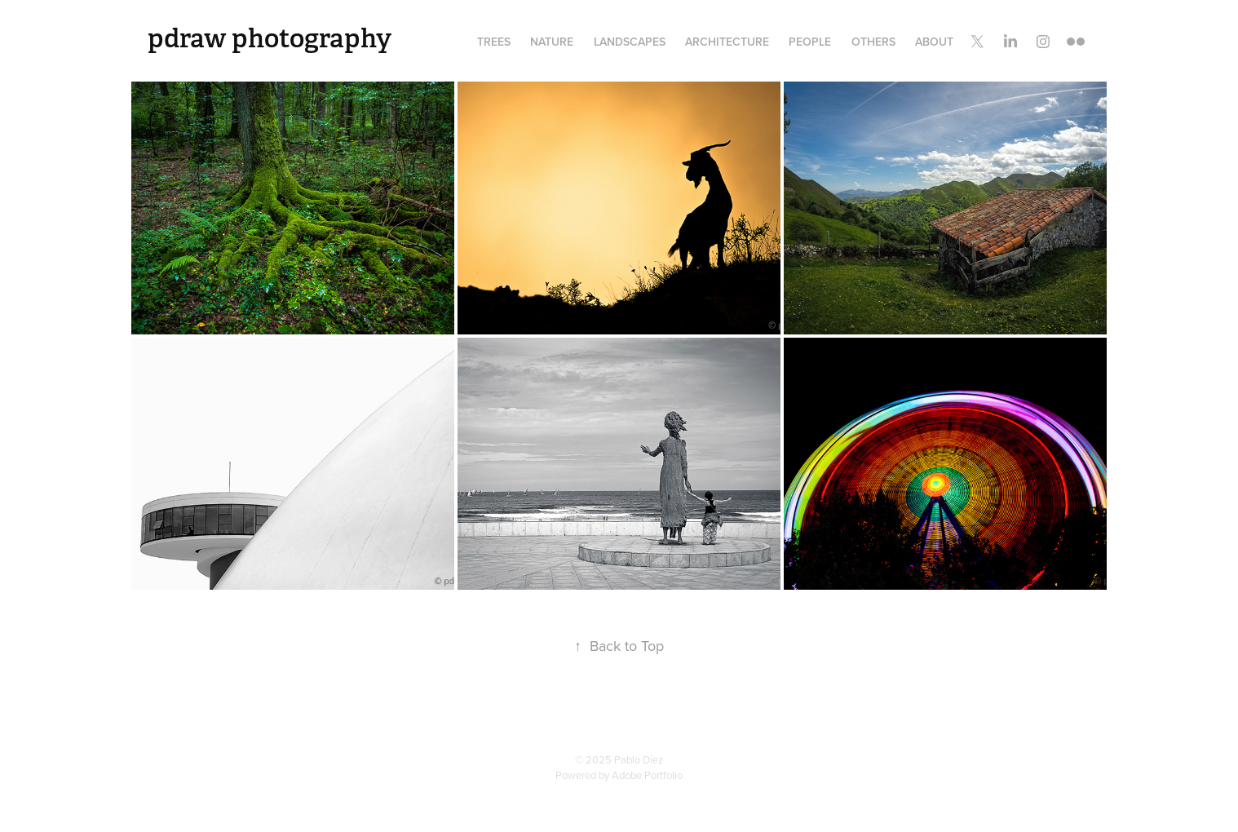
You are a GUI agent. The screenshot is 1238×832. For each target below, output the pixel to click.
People (810, 41)
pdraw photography (269, 38)
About (934, 41)
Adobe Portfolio (647, 775)
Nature (551, 41)
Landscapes (629, 41)
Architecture (727, 41)
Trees (494, 41)
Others (873, 41)
